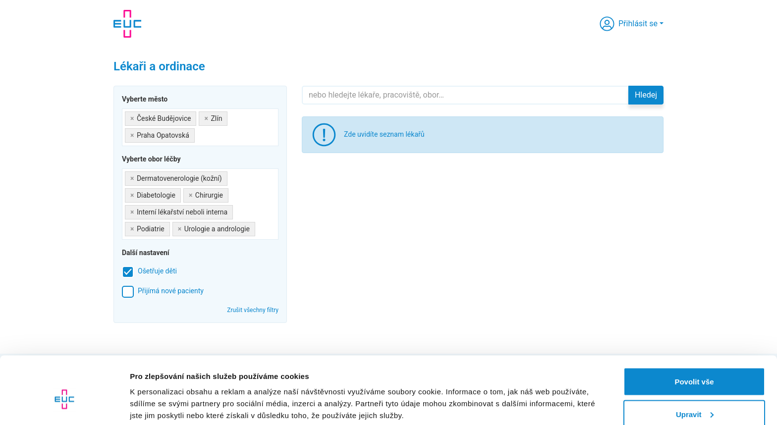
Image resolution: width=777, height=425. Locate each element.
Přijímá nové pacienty (171, 291)
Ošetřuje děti (157, 271)
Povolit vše (694, 333)
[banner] (127, 24)
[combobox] (200, 127)
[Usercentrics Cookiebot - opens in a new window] (64, 405)
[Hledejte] (465, 95)
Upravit (695, 366)
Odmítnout (694, 398)
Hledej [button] (646, 95)
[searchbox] (200, 133)
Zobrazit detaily (157, 394)
